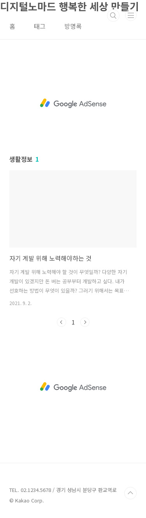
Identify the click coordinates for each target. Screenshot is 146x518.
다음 (85, 322)
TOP (130, 493)
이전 (61, 322)
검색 (113, 15)
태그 (40, 26)
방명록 (73, 26)
